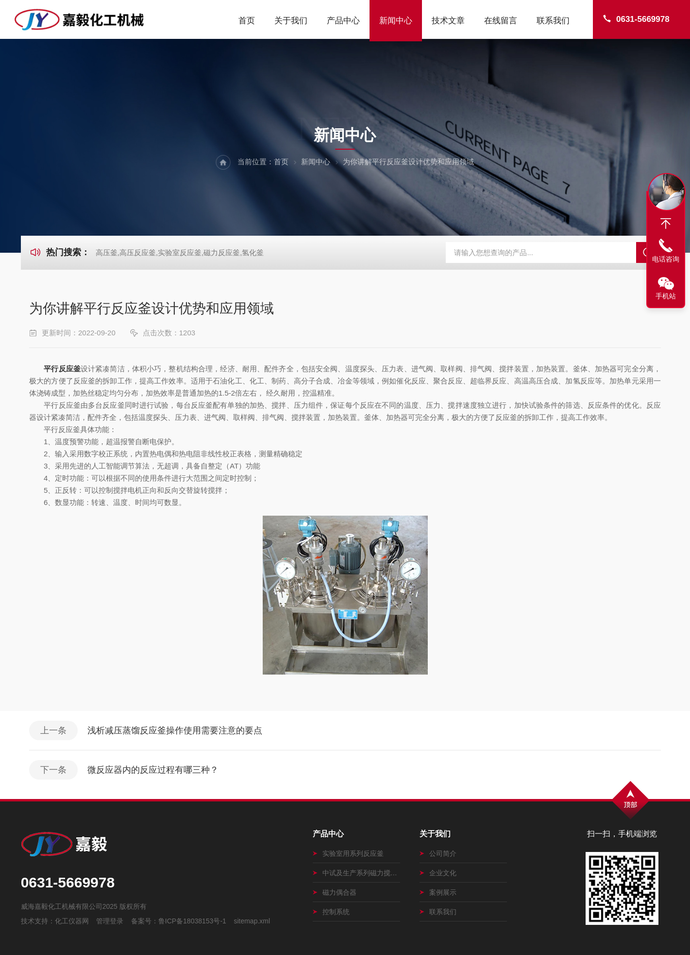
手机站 (666, 296)
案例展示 (438, 892)
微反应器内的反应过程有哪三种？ (153, 770)
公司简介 (438, 853)
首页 (246, 20)
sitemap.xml (252, 921)
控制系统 (331, 912)
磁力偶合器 (334, 892)
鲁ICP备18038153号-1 (192, 921)
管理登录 (109, 921)
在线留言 (500, 20)
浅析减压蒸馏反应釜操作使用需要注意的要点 (174, 730)
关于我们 (290, 20)
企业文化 (438, 873)
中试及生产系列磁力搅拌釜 (356, 873)
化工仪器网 (72, 921)
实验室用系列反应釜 (348, 853)
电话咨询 (665, 259)
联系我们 (553, 20)
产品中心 (343, 20)
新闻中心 (395, 20)
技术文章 (448, 20)
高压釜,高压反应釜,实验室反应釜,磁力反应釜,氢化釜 (180, 252)
